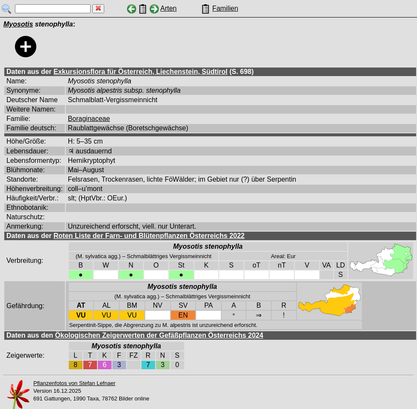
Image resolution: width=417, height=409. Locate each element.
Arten (168, 8)
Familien (225, 8)
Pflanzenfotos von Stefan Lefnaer (74, 383)
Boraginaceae (89, 118)
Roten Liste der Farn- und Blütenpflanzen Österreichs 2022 (148, 235)
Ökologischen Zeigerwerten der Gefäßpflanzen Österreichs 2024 (159, 335)
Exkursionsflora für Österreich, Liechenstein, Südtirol (140, 71)
